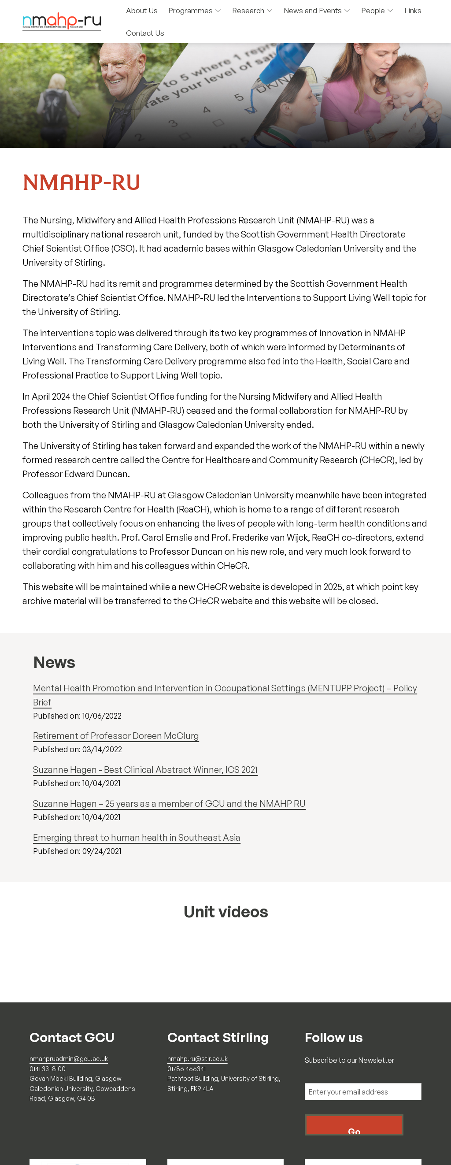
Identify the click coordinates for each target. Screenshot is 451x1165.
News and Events (317, 10)
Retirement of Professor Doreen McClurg (116, 735)
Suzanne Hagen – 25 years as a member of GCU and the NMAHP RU (169, 803)
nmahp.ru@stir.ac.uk (197, 1058)
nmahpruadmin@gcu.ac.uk (69, 1058)
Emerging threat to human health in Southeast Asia (136, 837)
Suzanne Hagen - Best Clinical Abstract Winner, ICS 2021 (145, 769)
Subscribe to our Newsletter (349, 1060)
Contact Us (145, 32)
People (377, 10)
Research (252, 10)
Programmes (195, 10)
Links (412, 10)
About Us (142, 10)
